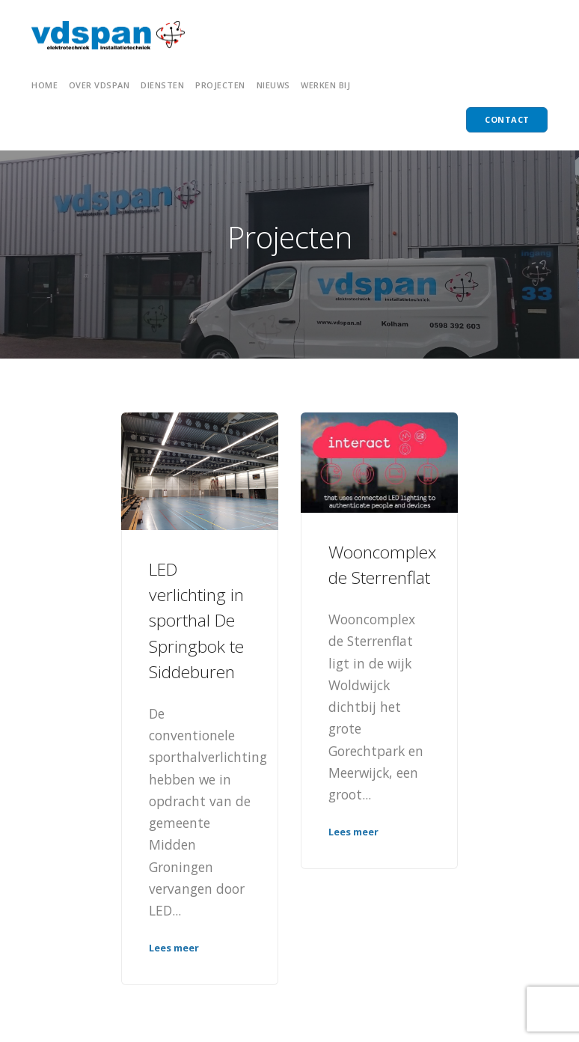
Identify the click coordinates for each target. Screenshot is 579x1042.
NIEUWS (273, 85)
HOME (44, 85)
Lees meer (174, 947)
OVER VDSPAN (99, 85)
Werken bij (325, 85)
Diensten (162, 85)
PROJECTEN (220, 85)
